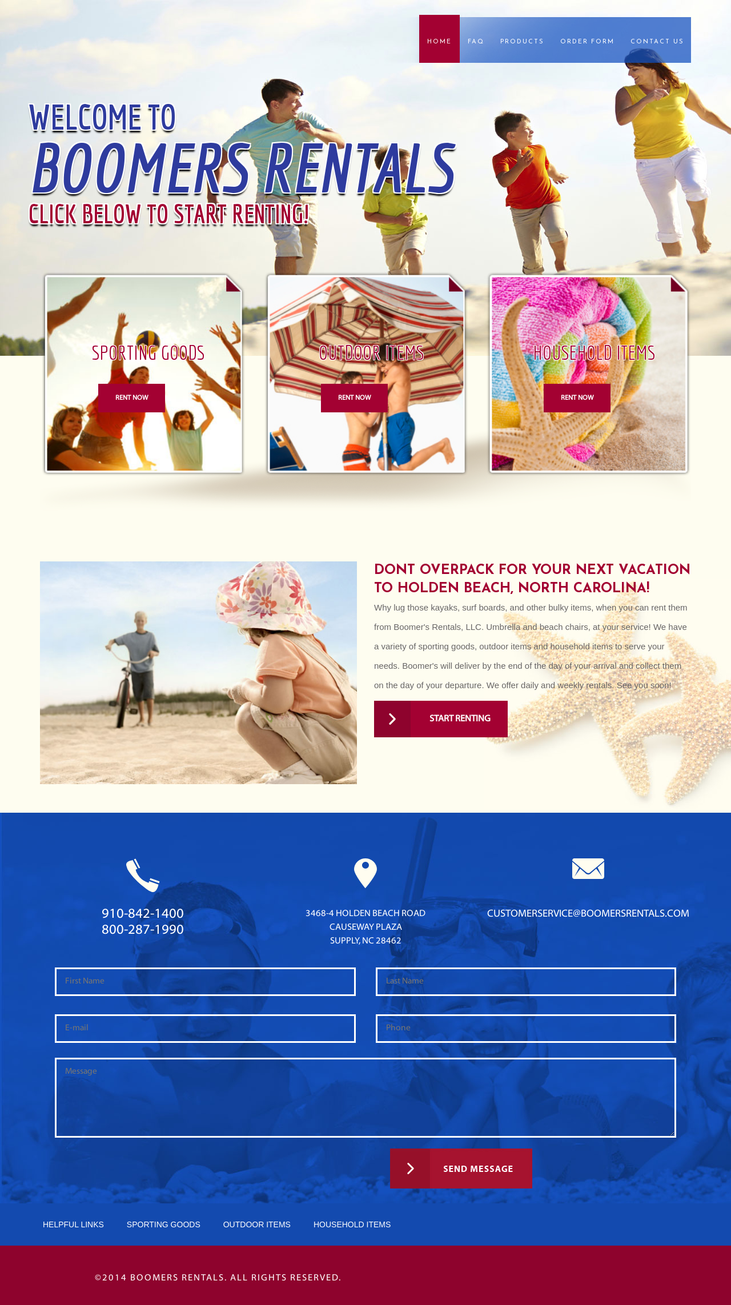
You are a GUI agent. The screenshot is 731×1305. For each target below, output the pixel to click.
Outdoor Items (257, 1224)
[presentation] (127, 1176)
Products (522, 42)
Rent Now (131, 398)
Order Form (587, 42)
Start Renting (432, 719)
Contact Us (657, 42)
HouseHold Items (352, 1224)
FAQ (476, 42)
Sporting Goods (163, 1224)
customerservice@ (588, 914)
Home (439, 42)
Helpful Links (73, 1224)
